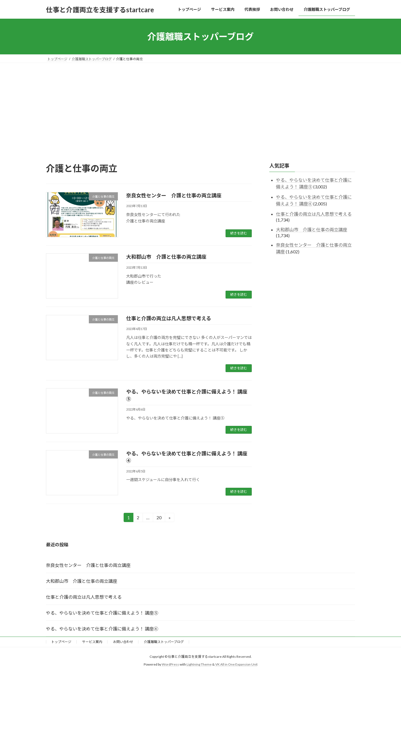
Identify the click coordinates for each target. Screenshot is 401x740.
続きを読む (238, 233)
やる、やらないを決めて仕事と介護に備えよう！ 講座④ (102, 628)
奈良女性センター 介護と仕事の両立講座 (173, 195)
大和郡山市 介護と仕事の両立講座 (166, 257)
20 (159, 518)
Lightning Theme (199, 664)
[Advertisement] (200, 105)
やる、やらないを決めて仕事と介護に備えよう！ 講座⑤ (102, 612)
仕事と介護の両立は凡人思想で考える (168, 318)
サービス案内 (92, 642)
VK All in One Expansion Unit (236, 664)
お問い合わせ (123, 642)
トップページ (61, 642)
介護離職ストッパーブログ (164, 642)
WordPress (170, 664)
